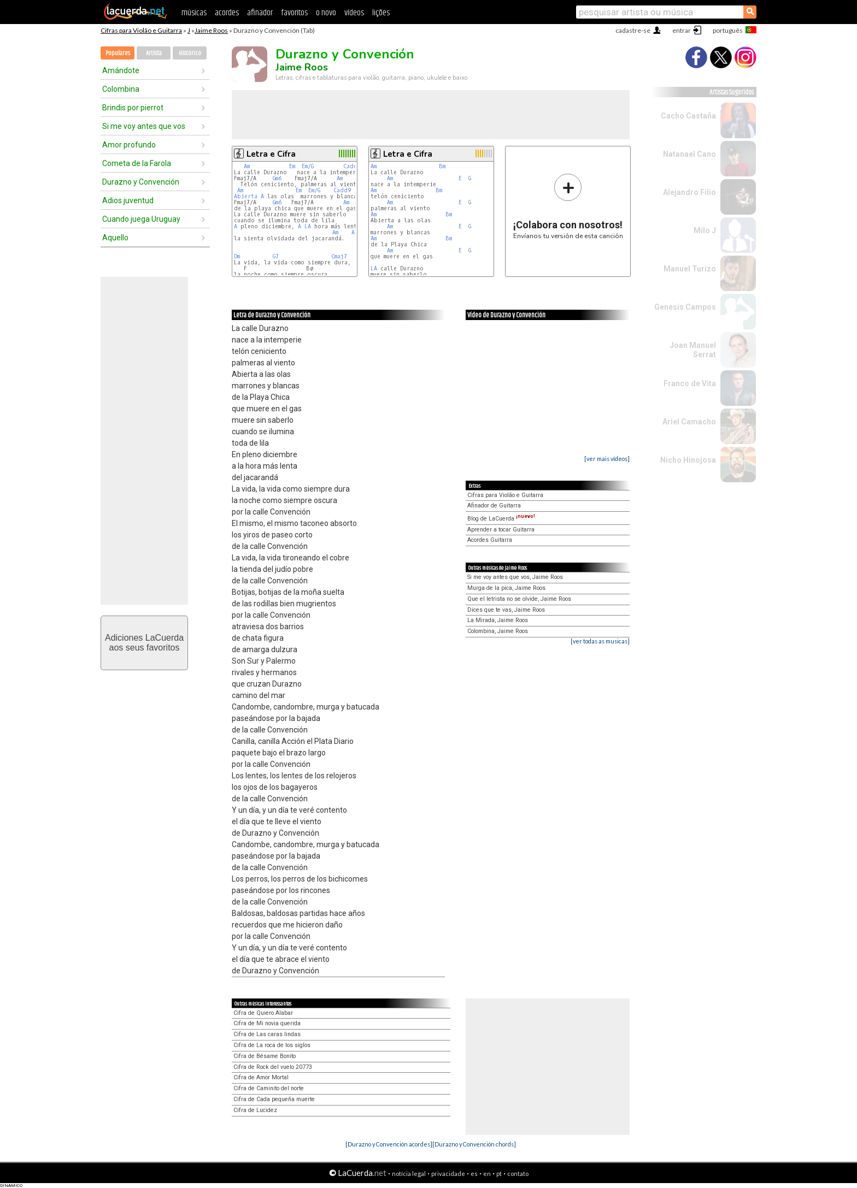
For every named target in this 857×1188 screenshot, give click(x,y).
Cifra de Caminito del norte (268, 1088)
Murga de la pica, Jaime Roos (506, 588)
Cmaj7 (339, 256)
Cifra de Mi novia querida (267, 1023)
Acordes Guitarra (489, 539)
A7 (354, 232)
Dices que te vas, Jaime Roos (506, 609)
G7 (276, 256)
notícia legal (409, 1173)
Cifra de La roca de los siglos (271, 1045)
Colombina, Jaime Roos (497, 631)
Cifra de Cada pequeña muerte (274, 1099)
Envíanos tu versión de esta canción (568, 206)
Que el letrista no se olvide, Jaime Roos (519, 598)
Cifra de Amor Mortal (261, 1077)
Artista (154, 53)
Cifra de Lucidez (255, 1110)
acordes (227, 13)
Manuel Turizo (690, 268)
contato (518, 1173)
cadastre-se (632, 30)
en (487, 1173)
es (474, 1173)
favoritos (294, 13)
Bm (442, 166)
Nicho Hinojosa (688, 460)
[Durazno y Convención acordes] (388, 1144)
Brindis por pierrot (132, 107)
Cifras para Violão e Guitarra (141, 30)
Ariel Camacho (689, 421)
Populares (117, 53)
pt (499, 1173)
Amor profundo (129, 144)
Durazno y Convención (140, 182)
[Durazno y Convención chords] (474, 1144)
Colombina (120, 89)
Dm (237, 256)
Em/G (308, 166)
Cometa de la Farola (136, 163)
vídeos (354, 13)
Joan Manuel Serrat (693, 350)
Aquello (115, 237)
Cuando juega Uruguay (141, 219)
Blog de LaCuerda (501, 518)
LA (307, 226)
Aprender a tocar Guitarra (501, 529)
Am (247, 166)
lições (381, 13)
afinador (260, 13)
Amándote (120, 70)
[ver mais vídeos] (607, 458)
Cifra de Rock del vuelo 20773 (272, 1067)
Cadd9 (352, 166)
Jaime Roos (211, 30)
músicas (194, 13)
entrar (681, 30)
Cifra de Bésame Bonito (264, 1056)
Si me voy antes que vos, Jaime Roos (515, 577)
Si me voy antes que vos (143, 126)
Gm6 (277, 178)
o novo (326, 13)
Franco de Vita (690, 383)
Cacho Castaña (688, 115)
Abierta (245, 196)
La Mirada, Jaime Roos (497, 620)
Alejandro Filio (689, 192)
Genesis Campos (685, 307)
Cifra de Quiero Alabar (263, 1012)
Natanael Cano (689, 154)
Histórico (190, 53)
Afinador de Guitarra (494, 505)
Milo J (705, 230)
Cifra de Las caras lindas (267, 1034)
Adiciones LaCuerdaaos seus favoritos (144, 642)
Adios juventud (128, 200)
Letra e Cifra (271, 154)
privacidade (448, 1173)
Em (292, 166)
